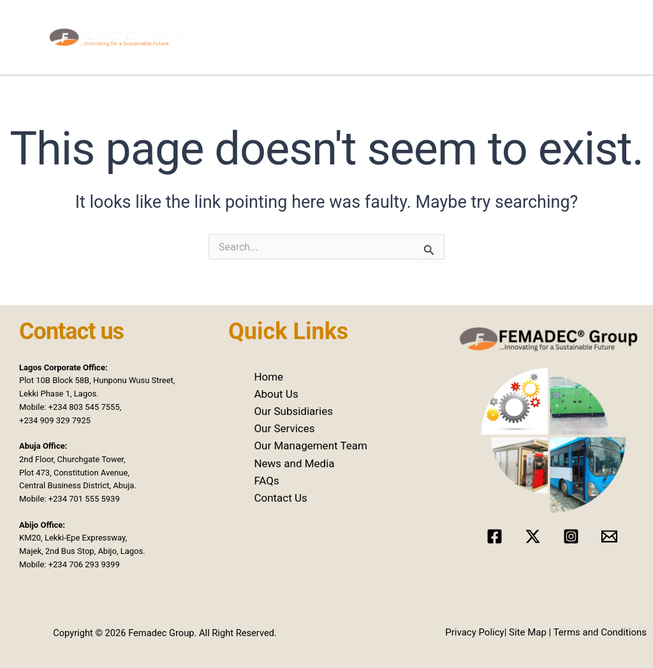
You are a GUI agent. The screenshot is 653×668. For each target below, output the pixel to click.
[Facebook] (495, 536)
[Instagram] (571, 536)
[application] (281, 40)
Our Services (416, 40)
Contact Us (602, 39)
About (268, 40)
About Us (276, 394)
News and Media (498, 40)
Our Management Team (310, 445)
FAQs (266, 480)
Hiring (560, 39)
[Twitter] (533, 536)
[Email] (609, 536)
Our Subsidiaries (335, 40)
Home (230, 39)
